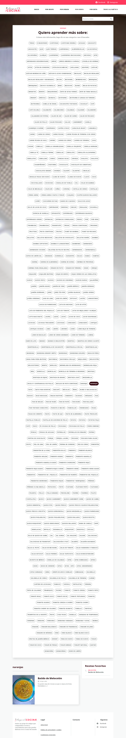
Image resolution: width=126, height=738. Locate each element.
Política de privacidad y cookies (51, 730)
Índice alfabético (111, 9)
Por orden (79, 9)
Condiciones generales (48, 735)
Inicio (36, 9)
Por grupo (49, 9)
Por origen (64, 9)
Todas (31, 43)
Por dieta (93, 9)
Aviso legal (44, 725)
